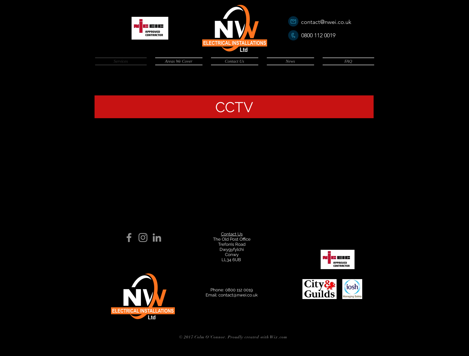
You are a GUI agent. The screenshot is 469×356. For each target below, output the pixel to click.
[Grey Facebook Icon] (129, 238)
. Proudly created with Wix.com (256, 337)
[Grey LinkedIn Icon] (157, 238)
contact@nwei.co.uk (326, 22)
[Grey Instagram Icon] (143, 238)
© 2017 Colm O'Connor (202, 337)
